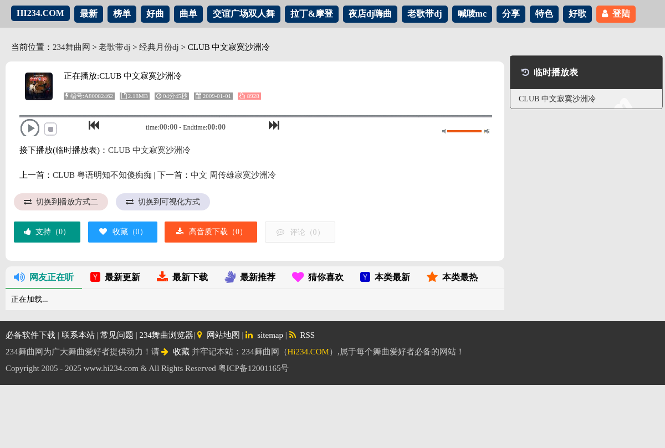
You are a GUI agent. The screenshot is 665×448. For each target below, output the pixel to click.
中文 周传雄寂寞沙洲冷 (233, 175)
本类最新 (385, 277)
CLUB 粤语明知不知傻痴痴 (102, 175)
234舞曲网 (71, 47)
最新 (89, 13)
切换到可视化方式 (163, 202)
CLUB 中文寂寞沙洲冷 (149, 150)
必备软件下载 (30, 335)
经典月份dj (159, 47)
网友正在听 (44, 277)
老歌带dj (424, 13)
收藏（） (122, 232)
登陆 (616, 13)
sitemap (264, 335)
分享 (511, 13)
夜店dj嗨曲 (370, 13)
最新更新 (115, 277)
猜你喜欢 (318, 277)
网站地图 (218, 335)
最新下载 (182, 277)
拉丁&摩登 (311, 13)
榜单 (122, 13)
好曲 (155, 13)
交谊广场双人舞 (244, 13)
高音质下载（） (211, 232)
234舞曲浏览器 (167, 335)
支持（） (47, 232)
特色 (544, 13)
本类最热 (452, 277)
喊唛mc (472, 13)
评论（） (300, 232)
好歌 (577, 13)
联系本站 (78, 335)
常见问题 (117, 335)
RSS (302, 335)
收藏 (175, 351)
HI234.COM (40, 13)
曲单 (188, 13)
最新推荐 (249, 277)
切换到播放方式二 (61, 202)
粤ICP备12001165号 (253, 368)
